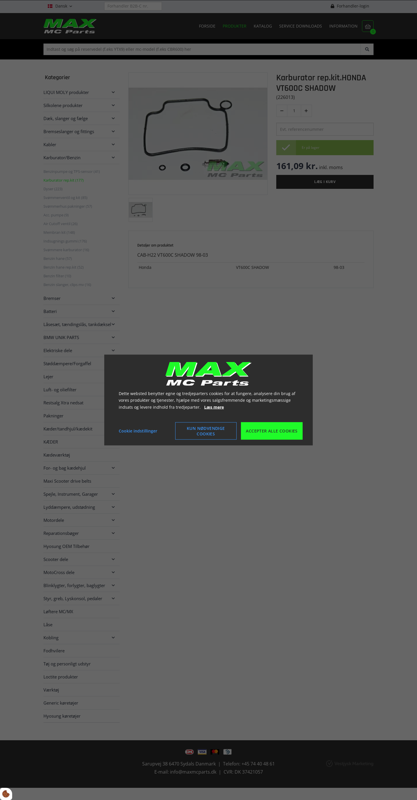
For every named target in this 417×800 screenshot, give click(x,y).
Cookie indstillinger (138, 431)
